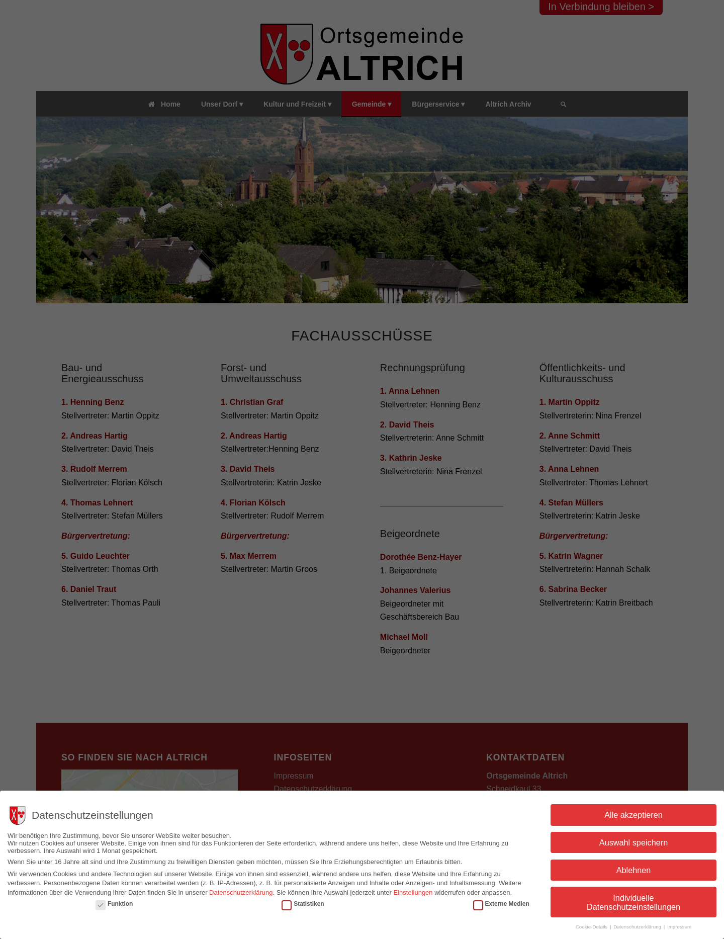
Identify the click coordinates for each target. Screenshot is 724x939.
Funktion (114, 903)
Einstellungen (413, 892)
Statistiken (303, 903)
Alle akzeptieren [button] (633, 814)
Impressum (679, 926)
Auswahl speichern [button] (633, 842)
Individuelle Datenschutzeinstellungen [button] (633, 902)
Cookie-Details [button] (592, 926)
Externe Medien (501, 903)
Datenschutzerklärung (241, 892)
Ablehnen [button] (633, 870)
